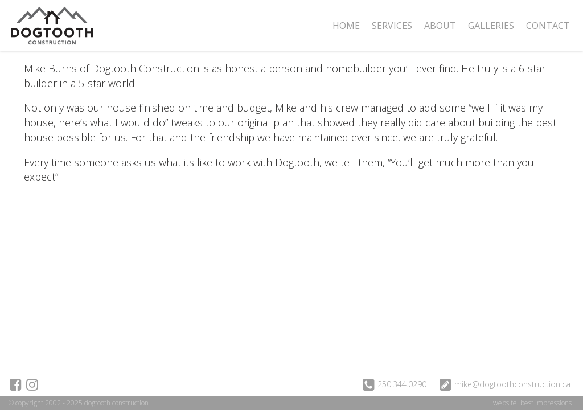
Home (346, 25)
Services (392, 25)
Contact (548, 25)
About (440, 25)
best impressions (546, 403)
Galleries (491, 25)
